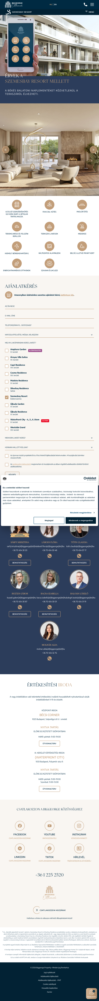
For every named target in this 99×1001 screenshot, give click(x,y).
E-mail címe (10, 316)
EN (55, 4)
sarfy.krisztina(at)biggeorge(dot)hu (22, 546)
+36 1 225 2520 (49, 875)
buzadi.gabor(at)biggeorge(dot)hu (21, 597)
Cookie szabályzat (49, 984)
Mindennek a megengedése (81, 520)
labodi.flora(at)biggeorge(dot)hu (50, 546)
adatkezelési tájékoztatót (22, 464)
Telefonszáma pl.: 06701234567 (18, 325)
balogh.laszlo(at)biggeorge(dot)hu (80, 597)
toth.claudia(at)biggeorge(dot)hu (80, 546)
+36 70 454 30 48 (49, 550)
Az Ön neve (10, 306)
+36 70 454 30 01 (49, 601)
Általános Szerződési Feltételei (71, 957)
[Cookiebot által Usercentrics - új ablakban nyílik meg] (85, 479)
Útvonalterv (49, 743)
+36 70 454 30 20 (19, 550)
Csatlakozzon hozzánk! (53, 910)
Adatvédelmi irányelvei (49, 957)
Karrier (49, 992)
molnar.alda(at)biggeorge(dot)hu (51, 649)
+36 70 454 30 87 (19, 601)
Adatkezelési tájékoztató (49, 976)
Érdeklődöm (91, 993)
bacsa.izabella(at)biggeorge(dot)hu (51, 597)
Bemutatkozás (19, 563)
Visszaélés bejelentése (50, 988)
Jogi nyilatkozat (49, 972)
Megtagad (49, 520)
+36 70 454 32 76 (49, 653)
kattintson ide (67, 295)
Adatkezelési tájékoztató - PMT (49, 980)
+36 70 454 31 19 (79, 601)
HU (51, 4)
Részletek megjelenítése (81, 513)
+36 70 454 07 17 (79, 550)
